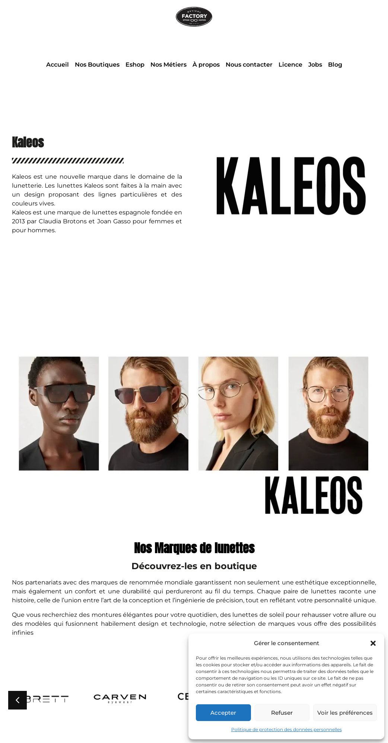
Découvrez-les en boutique (194, 566)
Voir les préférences (345, 712)
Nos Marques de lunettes (194, 548)
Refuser (282, 712)
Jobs (315, 64)
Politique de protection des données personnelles (286, 729)
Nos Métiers (168, 64)
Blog (335, 64)
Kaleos (28, 142)
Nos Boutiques (97, 64)
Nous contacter (249, 64)
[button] (373, 643)
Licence (290, 64)
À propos (206, 64)
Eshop (134, 64)
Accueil (57, 64)
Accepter (223, 712)
